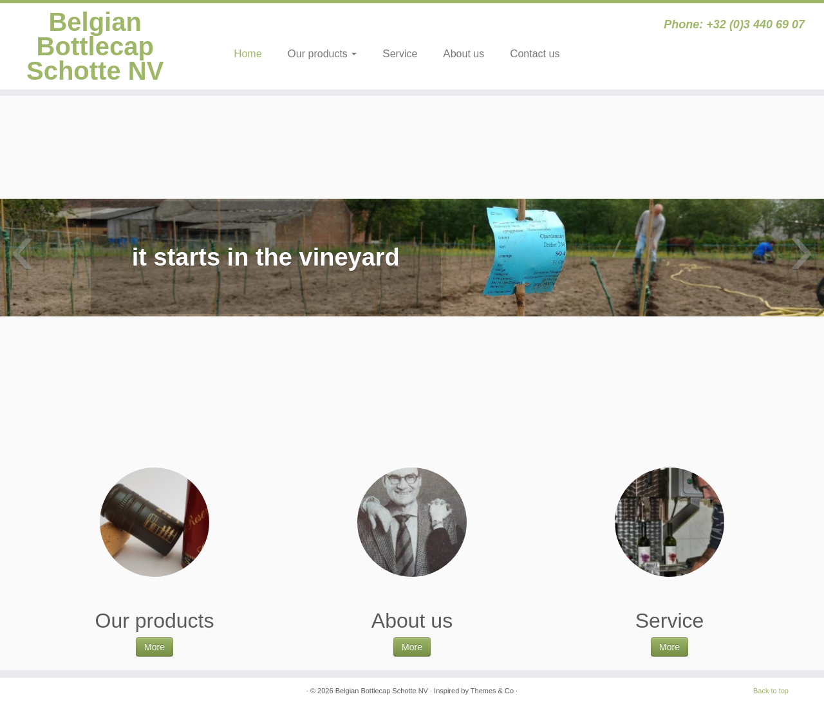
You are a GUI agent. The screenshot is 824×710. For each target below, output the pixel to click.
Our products (322, 54)
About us (463, 54)
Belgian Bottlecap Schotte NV (95, 46)
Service (399, 54)
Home (247, 54)
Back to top (771, 691)
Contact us (534, 54)
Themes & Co (492, 691)
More (154, 647)
